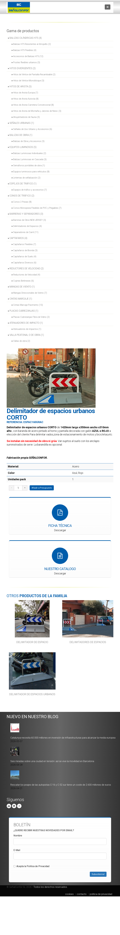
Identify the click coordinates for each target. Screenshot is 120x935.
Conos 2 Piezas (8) (22, 201)
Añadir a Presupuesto (42, 488)
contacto (82, 894)
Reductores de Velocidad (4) (26, 274)
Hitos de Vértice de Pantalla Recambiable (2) (34, 74)
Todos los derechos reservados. (50, 886)
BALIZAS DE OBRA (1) (20, 135)
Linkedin (14, 806)
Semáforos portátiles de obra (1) (29, 165)
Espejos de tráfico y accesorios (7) (30, 189)
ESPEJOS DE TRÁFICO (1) (22, 183)
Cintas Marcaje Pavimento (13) (28, 305)
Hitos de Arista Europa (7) (25, 92)
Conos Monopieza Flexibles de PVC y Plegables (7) (37, 208)
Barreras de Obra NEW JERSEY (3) (29, 220)
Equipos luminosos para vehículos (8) (31, 171)
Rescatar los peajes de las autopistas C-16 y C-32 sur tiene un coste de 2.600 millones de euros (60, 784)
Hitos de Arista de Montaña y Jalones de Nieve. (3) (37, 111)
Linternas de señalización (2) (26, 177)
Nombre (17, 835)
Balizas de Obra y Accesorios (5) (28, 141)
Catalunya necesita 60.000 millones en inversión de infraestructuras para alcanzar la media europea (62, 737)
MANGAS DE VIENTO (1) (22, 286)
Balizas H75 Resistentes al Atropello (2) (32, 44)
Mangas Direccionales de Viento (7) (30, 293)
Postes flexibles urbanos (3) (26, 62)
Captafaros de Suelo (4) (24, 256)
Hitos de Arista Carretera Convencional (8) (33, 105)
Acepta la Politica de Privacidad (31, 866)
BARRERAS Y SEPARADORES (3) (26, 213)
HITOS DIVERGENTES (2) (22, 68)
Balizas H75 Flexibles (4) (24, 50)
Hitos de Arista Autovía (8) (26, 98)
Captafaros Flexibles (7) (24, 244)
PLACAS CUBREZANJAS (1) (23, 310)
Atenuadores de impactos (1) (27, 329)
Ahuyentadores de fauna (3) (26, 117)
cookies (69, 894)
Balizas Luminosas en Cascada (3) (30, 159)
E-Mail (16, 850)
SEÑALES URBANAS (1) (21, 123)
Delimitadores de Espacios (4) (27, 226)
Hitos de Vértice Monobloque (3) (28, 80)
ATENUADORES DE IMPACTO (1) (26, 322)
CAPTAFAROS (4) (18, 238)
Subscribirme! (98, 874)
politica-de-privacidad (101, 894)
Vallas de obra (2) (21, 341)
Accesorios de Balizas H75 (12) (28, 56)
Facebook (19, 806)
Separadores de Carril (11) (25, 232)
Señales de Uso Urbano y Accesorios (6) (32, 129)
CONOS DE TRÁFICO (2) (21, 195)
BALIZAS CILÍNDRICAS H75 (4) (25, 37)
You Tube (9, 806)
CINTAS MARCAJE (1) (20, 298)
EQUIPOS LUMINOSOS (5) (22, 147)
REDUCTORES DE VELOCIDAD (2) (26, 268)
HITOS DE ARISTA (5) (20, 86)
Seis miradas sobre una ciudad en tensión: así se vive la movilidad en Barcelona (52, 761)
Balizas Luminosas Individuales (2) (29, 153)
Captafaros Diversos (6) (24, 262)
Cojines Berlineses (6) (23, 280)
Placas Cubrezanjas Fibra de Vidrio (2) (31, 317)
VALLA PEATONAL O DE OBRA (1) (26, 335)
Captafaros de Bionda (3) (25, 250)
